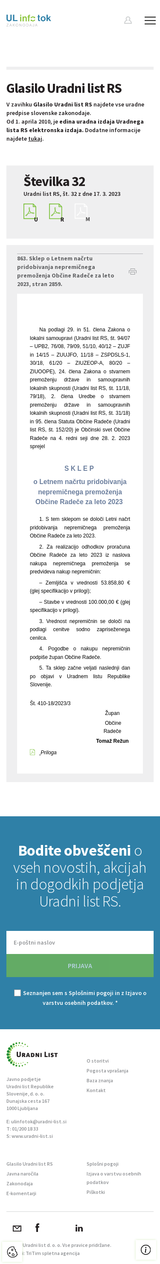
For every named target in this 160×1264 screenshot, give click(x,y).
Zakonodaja (19, 1183)
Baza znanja (100, 1080)
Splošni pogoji (103, 1164)
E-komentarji (21, 1193)
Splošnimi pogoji (91, 993)
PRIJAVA (80, 965)
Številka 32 (54, 181)
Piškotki (96, 1192)
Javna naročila (22, 1173)
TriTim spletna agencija (53, 1253)
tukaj (35, 138)
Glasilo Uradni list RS (29, 1164)
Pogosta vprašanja (107, 1070)
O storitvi (98, 1060)
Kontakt (96, 1090)
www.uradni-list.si (32, 1136)
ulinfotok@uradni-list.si (39, 1121)
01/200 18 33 (25, 1128)
